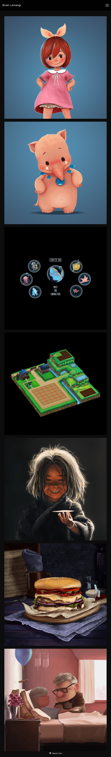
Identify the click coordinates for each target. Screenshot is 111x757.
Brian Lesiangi (11, 5)
